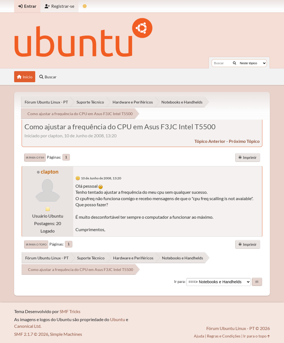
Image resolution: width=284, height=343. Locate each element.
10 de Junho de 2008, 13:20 (101, 178)
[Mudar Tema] (84, 6)
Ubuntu (117, 319)
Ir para (179, 281)
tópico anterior (209, 141)
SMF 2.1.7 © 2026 (31, 334)
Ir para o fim (35, 157)
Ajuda (199, 336)
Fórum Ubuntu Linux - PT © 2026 (238, 328)
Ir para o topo (36, 244)
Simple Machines (66, 334)
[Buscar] (234, 63)
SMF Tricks (70, 311)
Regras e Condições (223, 336)
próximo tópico (244, 141)
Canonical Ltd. (27, 326)
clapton (50, 171)
